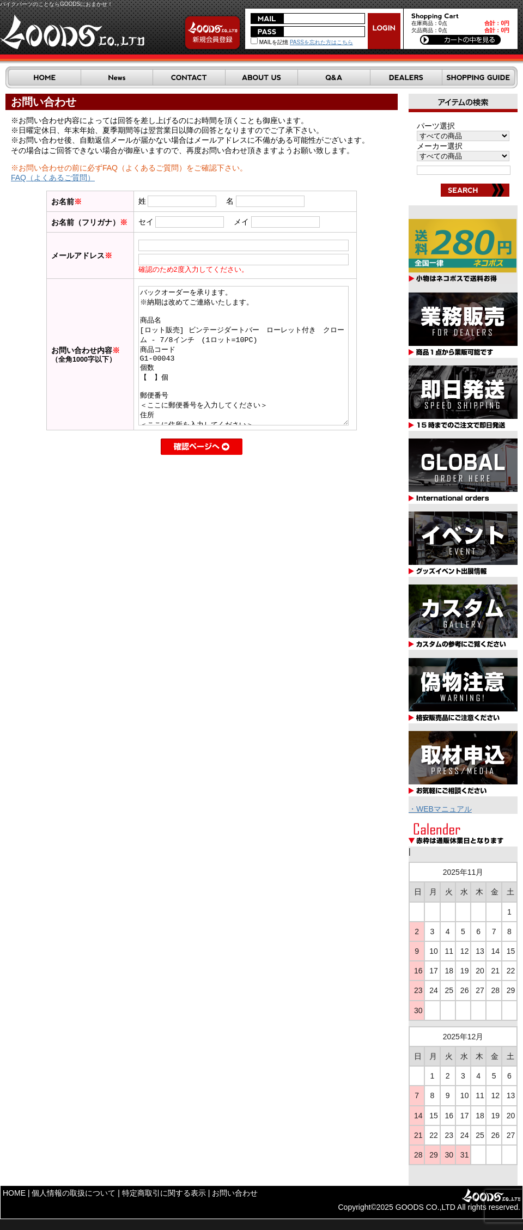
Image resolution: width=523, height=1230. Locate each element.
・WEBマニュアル (440, 809)
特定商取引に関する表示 (164, 1193)
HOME (14, 1193)
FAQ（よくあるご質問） (53, 177)
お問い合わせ (235, 1193)
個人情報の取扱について (73, 1193)
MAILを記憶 (269, 42)
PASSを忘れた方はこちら (321, 42)
